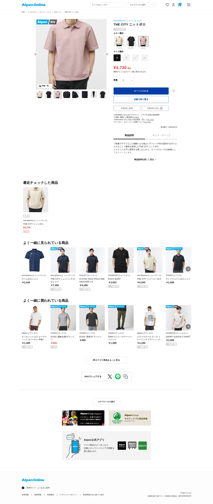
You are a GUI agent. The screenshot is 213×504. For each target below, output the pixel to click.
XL (144, 58)
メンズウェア (32, 12)
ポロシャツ (57, 12)
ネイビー (131, 42)
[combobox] (108, 4)
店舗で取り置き (141, 99)
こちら (136, 117)
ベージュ (119, 42)
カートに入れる (141, 91)
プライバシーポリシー (68, 495)
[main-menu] (188, 4)
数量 (116, 80)
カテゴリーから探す (106, 402)
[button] (35, 54)
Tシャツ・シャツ (45, 12)
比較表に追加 (127, 108)
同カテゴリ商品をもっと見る (106, 360)
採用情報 (37, 495)
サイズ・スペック (161, 135)
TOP (23, 12)
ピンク (143, 42)
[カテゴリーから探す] (142, 4)
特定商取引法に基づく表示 (93, 495)
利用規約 (50, 495)
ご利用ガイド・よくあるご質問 (37, 488)
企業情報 (25, 495)
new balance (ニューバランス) (127, 20)
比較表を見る (155, 108)
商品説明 (129, 135)
